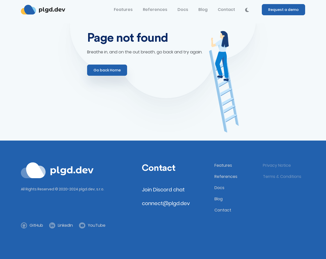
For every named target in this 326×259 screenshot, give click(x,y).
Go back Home (107, 70)
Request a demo (283, 9)
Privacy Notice (277, 165)
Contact (226, 9)
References (155, 9)
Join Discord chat (163, 189)
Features (123, 9)
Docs (183, 9)
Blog (203, 9)
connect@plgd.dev (166, 203)
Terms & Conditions (282, 176)
